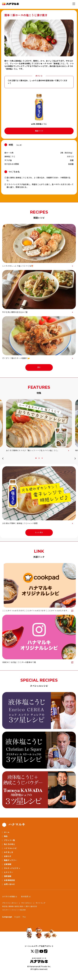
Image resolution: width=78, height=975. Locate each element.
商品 (6, 836)
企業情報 (7, 864)
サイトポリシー (26, 903)
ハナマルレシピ (10, 848)
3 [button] (42, 458)
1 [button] (36, 458)
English (17, 917)
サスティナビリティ (12, 868)
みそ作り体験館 (8, 897)
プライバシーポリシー (10, 903)
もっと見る (39, 532)
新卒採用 (24, 897)
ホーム (6, 832)
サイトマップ (40, 903)
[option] (39, 425)
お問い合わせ (9, 884)
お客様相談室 (9, 880)
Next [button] (75, 459)
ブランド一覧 (9, 840)
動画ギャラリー (10, 860)
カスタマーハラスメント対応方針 (14, 910)
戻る (39, 367)
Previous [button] (3, 459)
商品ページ (39, 131)
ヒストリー (8, 872)
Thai (24, 917)
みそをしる (8, 852)
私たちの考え (9, 844)
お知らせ (7, 856)
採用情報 (7, 876)
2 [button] (39, 458)
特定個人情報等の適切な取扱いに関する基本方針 (19, 906)
